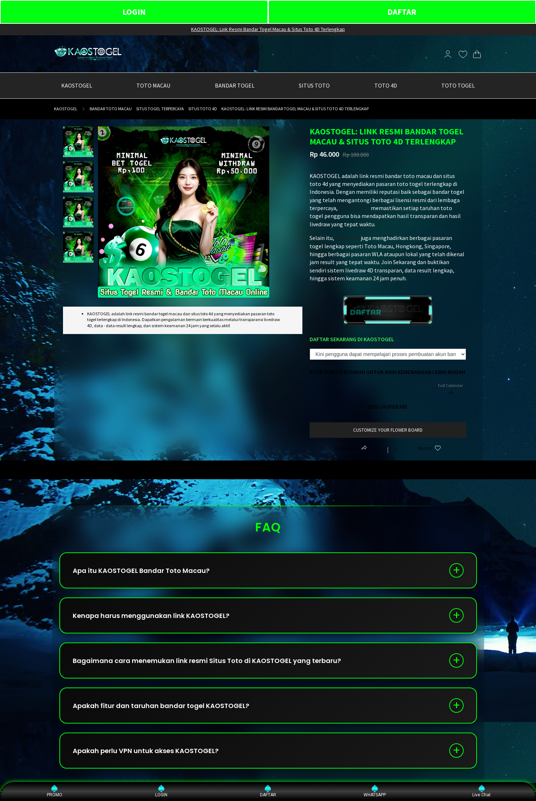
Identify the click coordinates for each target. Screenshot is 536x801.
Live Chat (481, 791)
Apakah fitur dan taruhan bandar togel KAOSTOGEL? (161, 705)
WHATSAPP (375, 791)
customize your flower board (388, 430)
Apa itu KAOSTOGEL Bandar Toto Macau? (141, 570)
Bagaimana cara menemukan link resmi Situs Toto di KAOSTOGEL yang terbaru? (207, 660)
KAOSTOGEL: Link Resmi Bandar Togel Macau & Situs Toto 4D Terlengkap (268, 29)
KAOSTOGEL (65, 108)
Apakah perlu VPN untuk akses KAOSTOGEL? (146, 750)
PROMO (54, 791)
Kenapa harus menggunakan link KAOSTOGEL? (151, 615)
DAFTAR (401, 11)
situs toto (347, 237)
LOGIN (134, 11)
